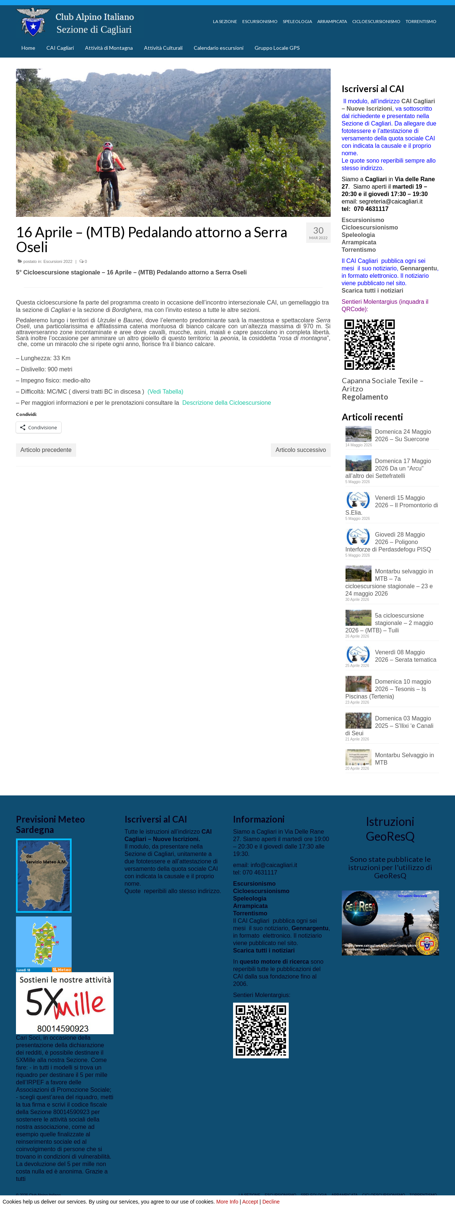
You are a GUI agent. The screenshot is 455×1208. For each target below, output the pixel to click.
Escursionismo (363, 220)
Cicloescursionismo (370, 227)
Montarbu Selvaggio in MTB (404, 759)
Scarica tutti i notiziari (373, 290)
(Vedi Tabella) (165, 391)
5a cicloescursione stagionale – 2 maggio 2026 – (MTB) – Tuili (389, 623)
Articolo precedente (46, 450)
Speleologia (358, 235)
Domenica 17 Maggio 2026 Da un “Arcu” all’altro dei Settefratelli (388, 468)
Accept (250, 1202)
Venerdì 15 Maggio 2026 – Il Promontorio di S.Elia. (392, 505)
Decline (271, 1202)
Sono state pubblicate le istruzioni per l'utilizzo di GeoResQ (390, 867)
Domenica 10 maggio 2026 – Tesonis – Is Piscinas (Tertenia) (388, 689)
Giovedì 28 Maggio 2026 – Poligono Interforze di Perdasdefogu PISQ (388, 542)
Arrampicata (359, 242)
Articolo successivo (300, 450)
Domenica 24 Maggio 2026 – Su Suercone (403, 435)
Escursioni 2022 (57, 261)
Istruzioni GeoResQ (390, 828)
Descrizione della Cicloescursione (226, 403)
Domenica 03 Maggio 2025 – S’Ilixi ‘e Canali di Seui (389, 725)
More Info (227, 1202)
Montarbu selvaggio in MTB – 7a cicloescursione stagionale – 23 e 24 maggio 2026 (389, 582)
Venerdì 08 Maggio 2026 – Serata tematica (405, 656)
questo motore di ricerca (274, 961)
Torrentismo (359, 250)
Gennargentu (418, 268)
